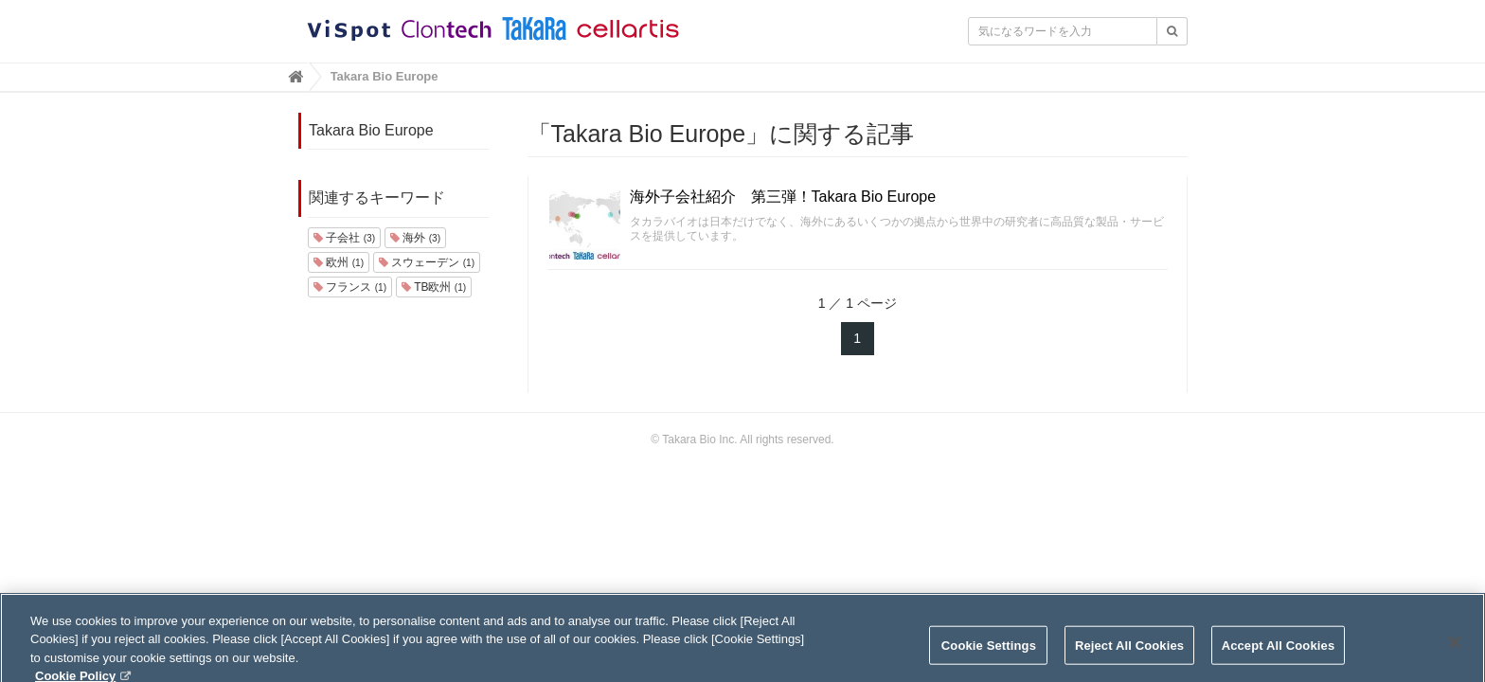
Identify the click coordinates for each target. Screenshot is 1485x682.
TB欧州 (434, 287)
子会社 (344, 237)
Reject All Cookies (1129, 652)
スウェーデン (426, 262)
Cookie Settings (988, 652)
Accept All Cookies (1278, 652)
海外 (415, 237)
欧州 (338, 262)
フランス (349, 287)
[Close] (1455, 649)
